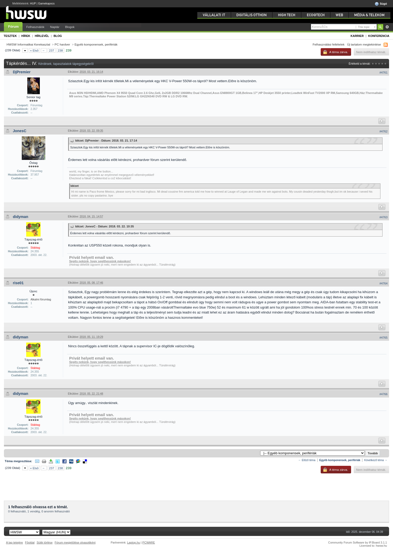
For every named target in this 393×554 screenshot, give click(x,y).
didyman (20, 217)
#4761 (383, 72)
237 (51, 50)
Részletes (387, 27)
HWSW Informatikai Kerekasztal (28, 44)
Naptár (54, 27)
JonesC (19, 131)
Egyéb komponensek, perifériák (96, 44)
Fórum (13, 27)
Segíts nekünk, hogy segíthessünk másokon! (100, 261)
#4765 (383, 337)
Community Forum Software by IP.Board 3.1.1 (357, 542)
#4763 (383, 217)
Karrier (357, 35)
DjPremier (22, 72)
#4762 (383, 131)
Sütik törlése (45, 542)
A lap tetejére (14, 542)
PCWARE (148, 542)
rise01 (18, 283)
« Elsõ (34, 50)
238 (60, 50)
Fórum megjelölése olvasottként (75, 542)
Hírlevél (42, 35)
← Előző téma (306, 460)
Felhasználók (35, 27)
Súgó (381, 4)
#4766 (383, 394)
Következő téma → (375, 460)
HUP (33, 3)
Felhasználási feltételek (329, 44)
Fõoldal (30, 542)
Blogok (70, 27)
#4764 (383, 283)
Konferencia (378, 35)
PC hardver (62, 44)
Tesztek (10, 35)
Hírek (25, 35)
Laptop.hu (133, 542)
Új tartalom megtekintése (364, 44)
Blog (57, 35)
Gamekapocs (46, 3)
